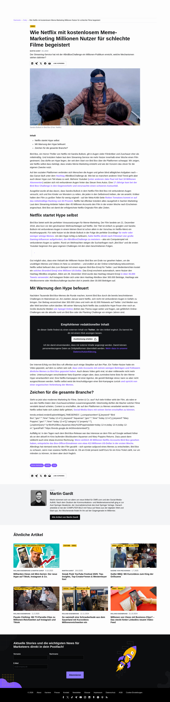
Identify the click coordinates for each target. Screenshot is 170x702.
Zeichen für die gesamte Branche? (51, 148)
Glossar (87, 692)
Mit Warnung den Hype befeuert (50, 144)
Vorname (17, 654)
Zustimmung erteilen (84, 339)
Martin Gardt (38, 571)
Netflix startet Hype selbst (47, 140)
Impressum (98, 692)
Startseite (17, 20)
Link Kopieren (58, 63)
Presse (57, 692)
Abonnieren (75, 675)
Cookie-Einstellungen (134, 692)
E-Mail (16, 663)
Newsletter (77, 692)
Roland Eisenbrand (21, 571)
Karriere (48, 692)
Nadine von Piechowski (120, 571)
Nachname (53, 654)
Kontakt (66, 692)
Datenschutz (110, 692)
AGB (121, 692)
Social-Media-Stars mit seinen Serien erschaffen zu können (104, 410)
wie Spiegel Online (63, 309)
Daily (25, 20)
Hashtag (60, 176)
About (39, 692)
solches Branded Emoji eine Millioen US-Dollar (57, 270)
